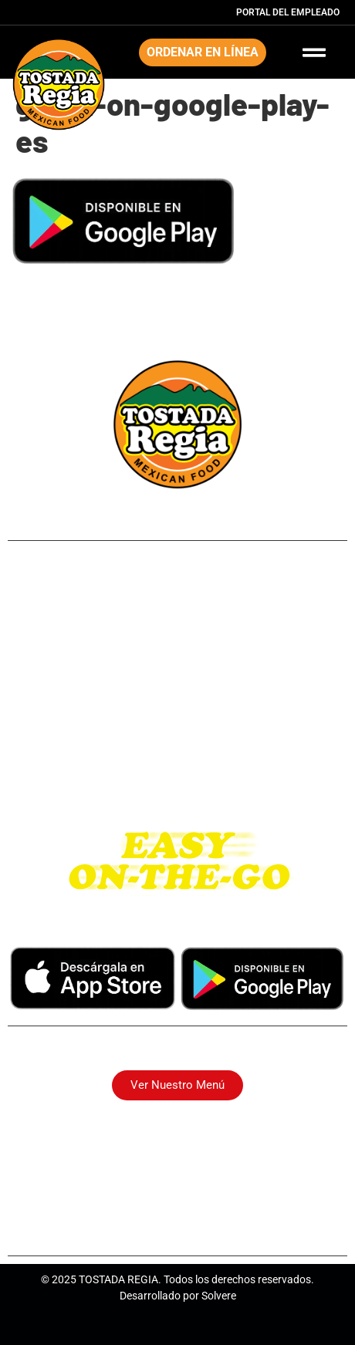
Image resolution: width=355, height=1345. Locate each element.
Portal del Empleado (288, 12)
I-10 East (177, 754)
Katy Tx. (178, 777)
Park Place (178, 685)
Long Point (178, 661)
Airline (177, 615)
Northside (177, 638)
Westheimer (178, 731)
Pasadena (177, 708)
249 (177, 592)
